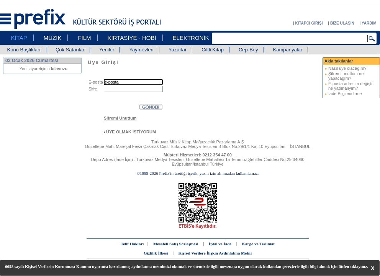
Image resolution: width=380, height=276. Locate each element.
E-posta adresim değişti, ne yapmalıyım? (350, 85)
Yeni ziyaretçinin (44, 68)
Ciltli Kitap (212, 50)
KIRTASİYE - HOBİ (132, 37)
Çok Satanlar (70, 50)
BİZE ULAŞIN (342, 23)
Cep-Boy (248, 50)
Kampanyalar (288, 50)
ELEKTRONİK (191, 37)
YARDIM (369, 23)
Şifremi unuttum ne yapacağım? (346, 75)
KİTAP (19, 37)
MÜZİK (53, 37)
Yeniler (106, 50)
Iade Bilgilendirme (345, 93)
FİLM (84, 37)
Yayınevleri (141, 50)
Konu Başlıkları (24, 50)
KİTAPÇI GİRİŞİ (309, 23)
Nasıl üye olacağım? (347, 68)
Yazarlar (178, 50)
